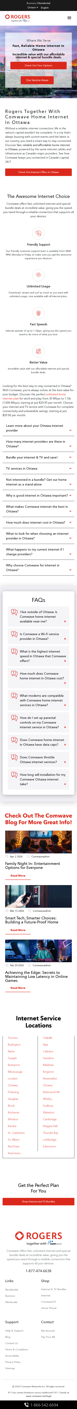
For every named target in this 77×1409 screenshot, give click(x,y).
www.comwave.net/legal (38, 1396)
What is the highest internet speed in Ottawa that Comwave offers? (43, 656)
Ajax (45, 1044)
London (13, 1078)
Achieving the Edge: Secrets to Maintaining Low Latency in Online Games (36, 976)
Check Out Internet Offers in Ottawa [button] (38, 172)
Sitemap (10, 1368)
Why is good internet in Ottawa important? (37, 495)
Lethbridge (49, 1139)
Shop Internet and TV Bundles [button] (38, 1201)
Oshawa (13, 1085)
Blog (7, 1337)
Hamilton (48, 1058)
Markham (48, 1065)
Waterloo (48, 1112)
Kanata (12, 1126)
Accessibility (12, 1355)
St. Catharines (16, 1133)
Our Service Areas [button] (37, 80)
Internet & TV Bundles (53, 1289)
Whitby (47, 1099)
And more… (15, 1153)
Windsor (13, 1119)
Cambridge (50, 1119)
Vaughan (13, 1099)
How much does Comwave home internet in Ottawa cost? (42, 676)
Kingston (48, 1072)
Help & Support (14, 1330)
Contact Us (11, 1343)
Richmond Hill (51, 1092)
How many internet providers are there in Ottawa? (35, 443)
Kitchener (13, 1112)
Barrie (11, 1051)
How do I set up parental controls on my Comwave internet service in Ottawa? (39, 722)
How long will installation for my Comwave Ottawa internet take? (42, 779)
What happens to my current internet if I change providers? (35, 551)
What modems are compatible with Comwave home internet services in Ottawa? (42, 700)
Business (31, 3)
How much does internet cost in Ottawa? (35, 522)
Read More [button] (18, 875)
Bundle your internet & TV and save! (32, 457)
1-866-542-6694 (41, 1405)
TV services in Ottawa (21, 468)
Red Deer (14, 1146)
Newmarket (50, 1078)
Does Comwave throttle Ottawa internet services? (38, 759)
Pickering (13, 1092)
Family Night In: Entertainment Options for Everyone (32, 865)
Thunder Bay (50, 1133)
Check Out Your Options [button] (38, 65)
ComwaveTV (48, 1301)
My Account (48, 1330)
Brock (11, 1106)
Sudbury (48, 1106)
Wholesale (11, 1302)
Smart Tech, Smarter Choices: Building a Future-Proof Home (31, 920)
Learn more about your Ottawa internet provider (34, 428)
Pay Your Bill (48, 1337)
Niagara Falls (50, 1126)
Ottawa (47, 1085)
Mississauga (15, 1072)
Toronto (13, 1038)
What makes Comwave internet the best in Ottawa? (37, 509)
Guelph (12, 1058)
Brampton (14, 1065)
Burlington (14, 1044)
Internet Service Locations (38, 1022)
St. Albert (14, 1139)
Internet (45, 1295)
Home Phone (49, 1308)
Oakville (47, 1038)
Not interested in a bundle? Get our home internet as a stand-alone (36, 482)
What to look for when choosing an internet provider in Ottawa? (37, 536)
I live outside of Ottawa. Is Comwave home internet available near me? (38, 616)
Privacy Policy (12, 1362)
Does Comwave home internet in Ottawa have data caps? (42, 742)
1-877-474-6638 (38, 1271)
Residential (44, 3)
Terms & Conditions (16, 1349)
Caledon (48, 1051)
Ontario (32, 7)
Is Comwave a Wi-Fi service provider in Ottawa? (39, 636)
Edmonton (49, 1146)
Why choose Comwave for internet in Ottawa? (32, 567)
